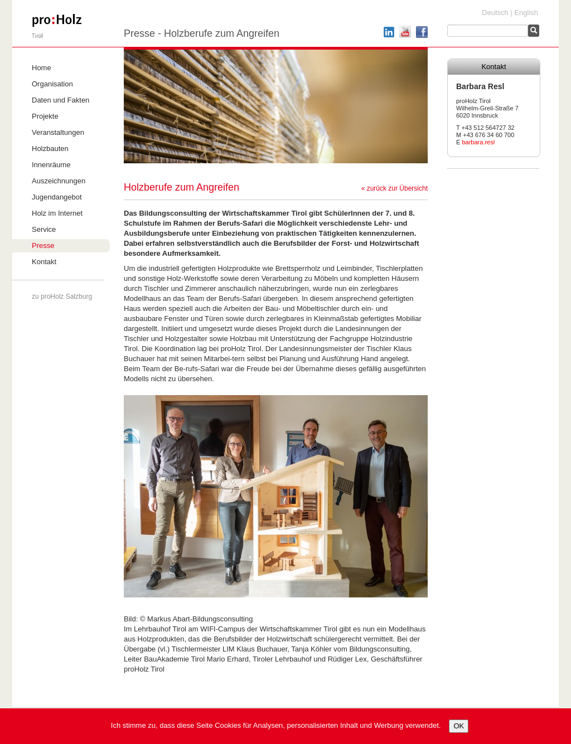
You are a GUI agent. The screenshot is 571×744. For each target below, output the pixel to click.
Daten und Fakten (60, 100)
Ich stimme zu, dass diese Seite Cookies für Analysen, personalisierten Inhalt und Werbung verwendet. (276, 725)
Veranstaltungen (58, 132)
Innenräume (51, 165)
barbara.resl (478, 142)
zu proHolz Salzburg (62, 296)
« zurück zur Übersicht (394, 188)
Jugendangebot (57, 197)
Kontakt (44, 261)
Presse (43, 245)
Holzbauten (50, 148)
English (526, 12)
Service (44, 229)
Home (41, 68)
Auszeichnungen (58, 181)
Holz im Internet (57, 213)
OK (458, 726)
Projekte (45, 116)
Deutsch (495, 12)
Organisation (52, 84)
